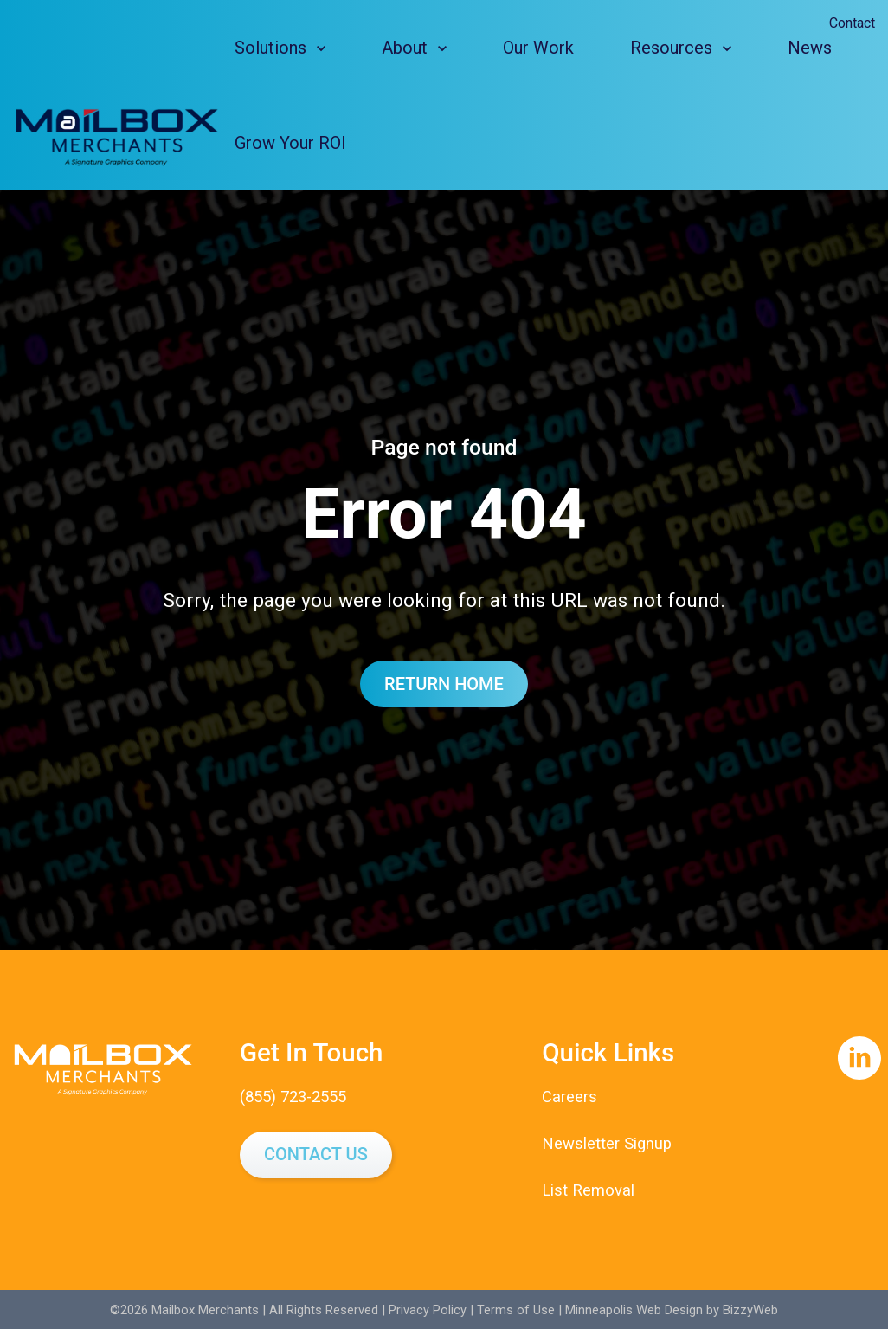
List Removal (588, 1189)
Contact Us (316, 1154)
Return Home (444, 684)
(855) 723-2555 (297, 1096)
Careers (569, 1096)
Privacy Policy (428, 1308)
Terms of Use (516, 1308)
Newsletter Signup (607, 1142)
